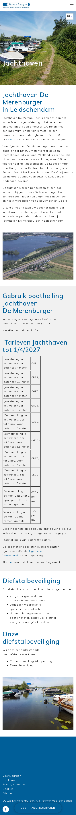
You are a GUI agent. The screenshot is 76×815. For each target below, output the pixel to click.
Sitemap (8, 793)
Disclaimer (10, 780)
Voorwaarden (12, 775)
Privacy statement (14, 784)
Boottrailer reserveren (38, 807)
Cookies (8, 788)
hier (10, 139)
